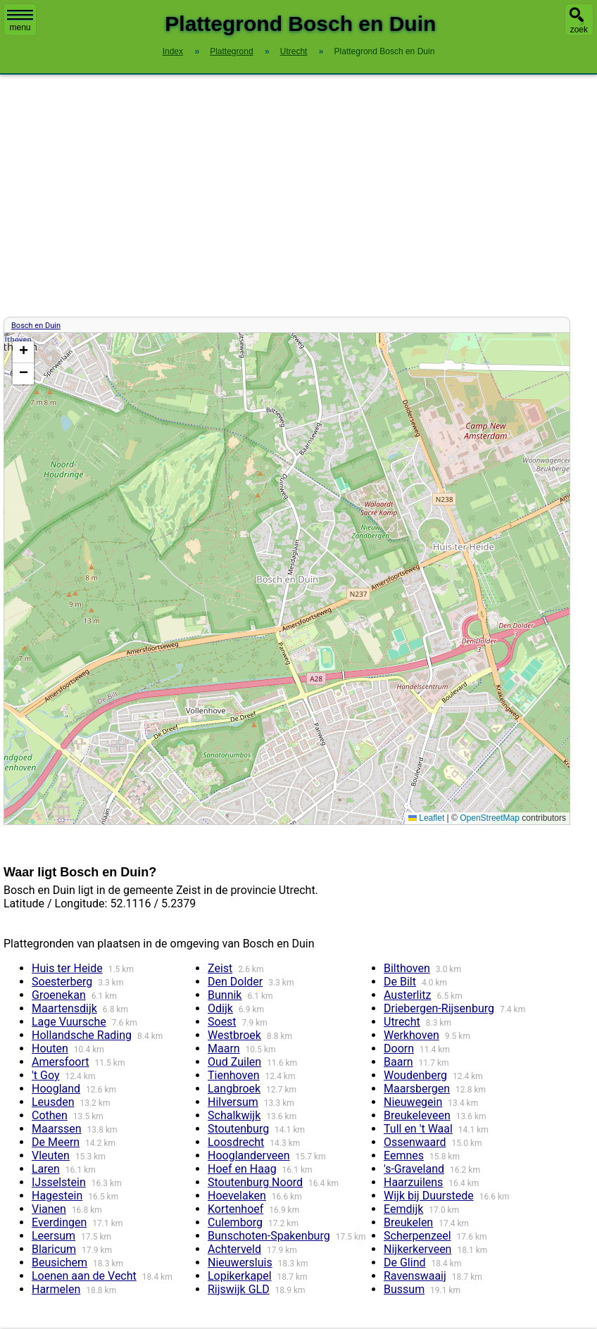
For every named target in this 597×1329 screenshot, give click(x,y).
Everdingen (59, 1222)
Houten (50, 1048)
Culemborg (235, 1222)
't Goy (45, 1075)
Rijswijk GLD (239, 1289)
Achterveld (234, 1249)
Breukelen (408, 1222)
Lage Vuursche (69, 1021)
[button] (23, 352)
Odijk (220, 1008)
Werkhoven (411, 1035)
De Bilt (400, 981)
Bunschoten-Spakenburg (269, 1235)
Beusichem (59, 1262)
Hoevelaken (237, 1195)
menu (20, 21)
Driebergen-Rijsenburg (439, 1008)
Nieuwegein (413, 1102)
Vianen (49, 1209)
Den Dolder (235, 981)
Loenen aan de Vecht (84, 1276)
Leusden (53, 1102)
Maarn (224, 1048)
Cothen (50, 1115)
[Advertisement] (298, 195)
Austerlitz (408, 995)
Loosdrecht (236, 1142)
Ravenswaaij (415, 1276)
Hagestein (57, 1195)
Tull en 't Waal (418, 1128)
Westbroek (234, 1035)
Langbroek (234, 1088)
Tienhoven (234, 1075)
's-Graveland (414, 1169)
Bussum (404, 1289)
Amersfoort (60, 1062)
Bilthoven (407, 968)
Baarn (398, 1062)
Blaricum (54, 1249)
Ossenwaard (415, 1142)
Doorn (399, 1048)
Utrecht (402, 1021)
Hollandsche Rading (82, 1035)
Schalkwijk (234, 1115)
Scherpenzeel (417, 1235)
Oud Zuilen (234, 1062)
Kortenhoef (235, 1209)
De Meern (56, 1142)
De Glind (405, 1262)
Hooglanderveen (249, 1155)
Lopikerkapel (240, 1276)
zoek (579, 29)
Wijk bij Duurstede (429, 1195)
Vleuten (51, 1155)
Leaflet (426, 818)
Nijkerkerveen (417, 1249)
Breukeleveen (417, 1115)
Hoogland (56, 1088)
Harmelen (56, 1289)
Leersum (53, 1235)
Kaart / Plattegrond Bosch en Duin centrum (285, 578)
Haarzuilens (413, 1182)
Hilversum (233, 1102)
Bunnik (224, 995)
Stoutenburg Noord (255, 1182)
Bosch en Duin (36, 325)
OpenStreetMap (490, 818)
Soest (222, 1021)
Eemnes (404, 1155)
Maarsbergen (417, 1088)
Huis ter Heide (67, 968)
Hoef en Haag (242, 1169)
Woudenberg (415, 1075)
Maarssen (57, 1128)
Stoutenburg (238, 1128)
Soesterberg (62, 981)
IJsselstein (59, 1182)
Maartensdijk (64, 1008)
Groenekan (59, 995)
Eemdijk (403, 1209)
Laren (46, 1169)
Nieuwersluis (240, 1262)
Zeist (220, 968)
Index (173, 51)
